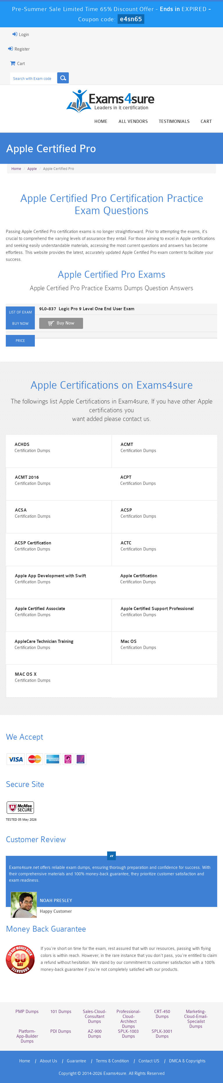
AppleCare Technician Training (44, 641)
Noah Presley (56, 900)
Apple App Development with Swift (50, 575)
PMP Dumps (27, 1011)
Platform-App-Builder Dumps (27, 1036)
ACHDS (22, 444)
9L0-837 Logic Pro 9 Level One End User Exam (86, 308)
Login (20, 34)
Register (19, 49)
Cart (206, 121)
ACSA (21, 510)
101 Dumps (60, 1011)
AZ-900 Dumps (95, 1034)
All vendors (133, 121)
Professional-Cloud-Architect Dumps (128, 1019)
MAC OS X (26, 674)
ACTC (126, 543)
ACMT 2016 (27, 477)
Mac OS (129, 641)
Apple (32, 168)
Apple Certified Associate (40, 608)
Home (100, 121)
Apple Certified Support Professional (157, 608)
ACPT (125, 477)
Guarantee (76, 1061)
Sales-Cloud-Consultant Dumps (94, 1016)
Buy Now (65, 323)
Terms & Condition (112, 1061)
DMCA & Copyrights (187, 1061)
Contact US (149, 1061)
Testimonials (174, 121)
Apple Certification (138, 575)
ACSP (126, 510)
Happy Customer (56, 911)
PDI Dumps (60, 1031)
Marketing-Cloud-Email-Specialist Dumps (196, 1019)
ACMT (127, 444)
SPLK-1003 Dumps (128, 1034)
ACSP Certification (33, 543)
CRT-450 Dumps (162, 1014)
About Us (48, 1061)
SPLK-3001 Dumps (162, 1034)
